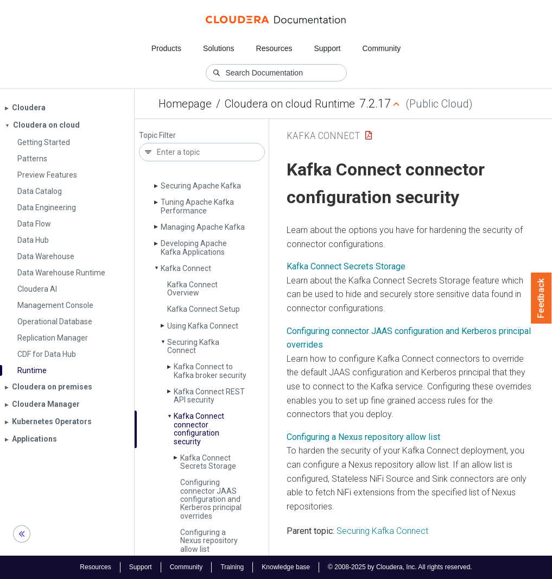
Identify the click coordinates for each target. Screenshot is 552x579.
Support (327, 48)
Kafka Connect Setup (203, 309)
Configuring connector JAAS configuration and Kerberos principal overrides (211, 499)
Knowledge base (286, 567)
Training (232, 567)
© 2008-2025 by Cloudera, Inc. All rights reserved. (400, 567)
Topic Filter (157, 135)
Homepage (185, 103)
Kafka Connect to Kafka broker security (210, 370)
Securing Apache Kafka (201, 185)
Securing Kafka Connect (193, 346)
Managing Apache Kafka (203, 227)
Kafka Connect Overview (192, 288)
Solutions (218, 48)
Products (166, 48)
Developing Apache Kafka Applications (194, 247)
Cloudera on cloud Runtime (290, 103)
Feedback (541, 298)
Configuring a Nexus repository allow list (209, 540)
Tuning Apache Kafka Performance (197, 206)
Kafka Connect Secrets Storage (208, 462)
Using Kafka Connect (202, 326)
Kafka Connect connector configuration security (199, 428)
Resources (274, 48)
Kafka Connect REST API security (209, 395)
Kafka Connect (186, 268)
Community (382, 48)
